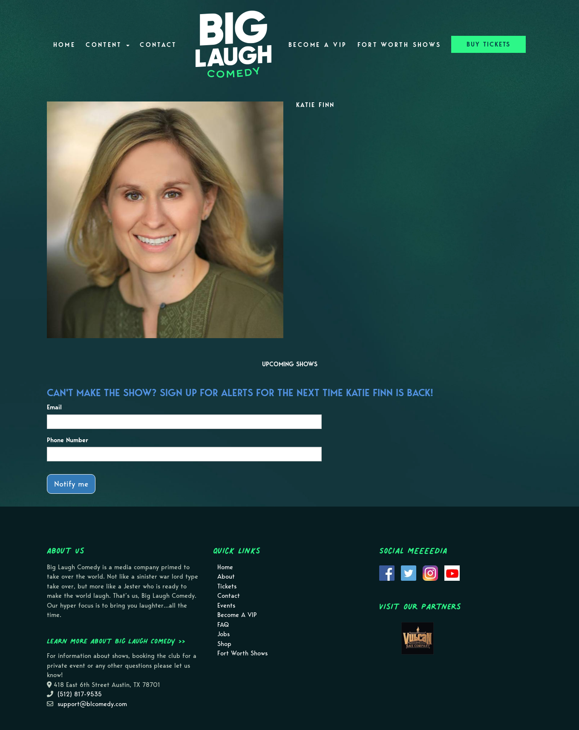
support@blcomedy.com (92, 704)
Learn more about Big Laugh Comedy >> (116, 641)
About (226, 576)
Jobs (223, 634)
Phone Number (67, 440)
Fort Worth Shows (399, 45)
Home (64, 45)
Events (226, 605)
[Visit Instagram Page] (430, 572)
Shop (224, 644)
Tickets (226, 586)
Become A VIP (317, 45)
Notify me (71, 483)
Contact (158, 45)
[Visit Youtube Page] (452, 572)
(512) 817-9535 (80, 694)
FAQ (223, 625)
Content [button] (108, 45)
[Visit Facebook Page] (387, 572)
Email (54, 407)
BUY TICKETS (488, 44)
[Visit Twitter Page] (408, 572)
